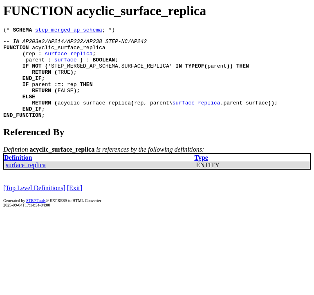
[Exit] (74, 205)
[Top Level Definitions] (34, 205)
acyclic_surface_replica (68, 50)
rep (30, 58)
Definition (18, 174)
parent (35, 65)
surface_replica (68, 58)
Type (201, 174)
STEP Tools (35, 218)
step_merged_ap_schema (68, 30)
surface (65, 65)
